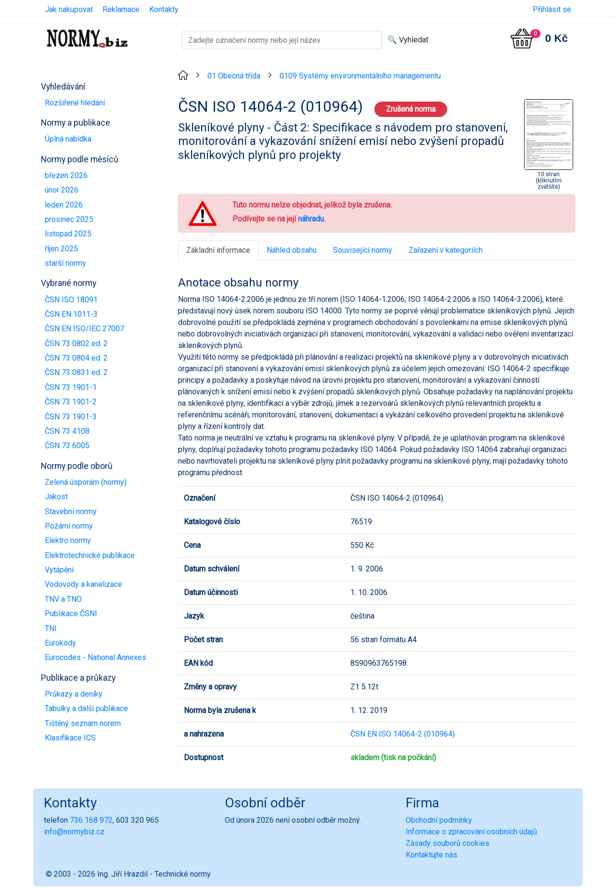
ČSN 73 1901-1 (71, 387)
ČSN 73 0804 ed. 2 (76, 358)
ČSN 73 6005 (67, 445)
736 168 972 (91, 820)
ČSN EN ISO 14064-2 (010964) (402, 734)
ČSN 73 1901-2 (71, 401)
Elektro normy (68, 540)
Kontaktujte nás (431, 854)
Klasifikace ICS (70, 737)
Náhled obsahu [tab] (292, 250)
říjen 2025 (61, 248)
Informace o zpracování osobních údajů (471, 831)
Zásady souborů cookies (447, 843)
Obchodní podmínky (439, 820)
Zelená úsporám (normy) (86, 482)
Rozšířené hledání (75, 102)
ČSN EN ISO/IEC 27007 (84, 328)
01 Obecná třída (233, 75)
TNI (51, 628)
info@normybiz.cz (74, 831)
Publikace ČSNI (71, 613)
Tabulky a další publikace (86, 708)
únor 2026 (61, 189)
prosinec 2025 (69, 219)
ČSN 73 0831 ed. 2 (76, 372)
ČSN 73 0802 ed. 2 (76, 343)
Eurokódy (60, 643)
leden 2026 (64, 204)
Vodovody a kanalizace (83, 584)
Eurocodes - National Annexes (95, 657)
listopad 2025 (68, 233)
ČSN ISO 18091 (71, 299)
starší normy (65, 263)
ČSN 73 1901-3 (71, 416)
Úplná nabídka (68, 138)
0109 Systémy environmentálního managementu (360, 75)
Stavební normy (71, 511)
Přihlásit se (552, 9)
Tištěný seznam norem (83, 723)
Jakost (56, 496)
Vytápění (59, 569)
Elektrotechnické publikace (90, 555)
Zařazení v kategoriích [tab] (446, 250)
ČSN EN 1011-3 (71, 314)
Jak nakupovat (69, 9)
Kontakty (164, 9)
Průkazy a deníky (74, 694)
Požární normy (69, 526)
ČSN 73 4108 (67, 431)
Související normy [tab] (362, 250)
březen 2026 (66, 175)
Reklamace (121, 9)
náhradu (311, 218)
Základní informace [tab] (218, 250)
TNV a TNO (63, 599)
